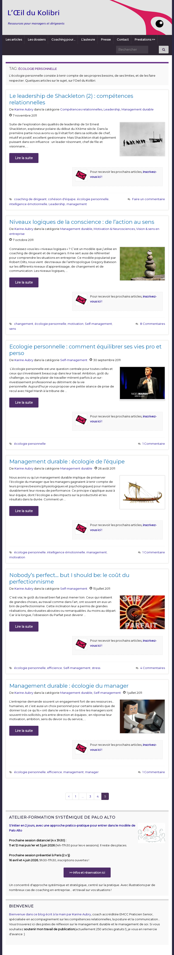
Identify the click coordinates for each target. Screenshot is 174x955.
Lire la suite (24, 158)
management (77, 204)
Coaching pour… (63, 39)
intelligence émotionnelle (28, 204)
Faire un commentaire (148, 199)
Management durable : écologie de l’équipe (67, 461)
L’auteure (88, 39)
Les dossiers (36, 39)
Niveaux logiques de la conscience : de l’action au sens (81, 222)
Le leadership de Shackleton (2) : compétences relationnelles (71, 99)
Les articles (14, 39)
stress (96, 668)
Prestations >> (145, 39)
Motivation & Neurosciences (114, 229)
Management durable (138, 109)
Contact (123, 39)
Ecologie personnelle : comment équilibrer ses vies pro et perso (85, 349)
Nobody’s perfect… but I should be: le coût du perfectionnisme (69, 578)
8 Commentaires (152, 323)
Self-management (98, 323)
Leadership (112, 109)
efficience (54, 668)
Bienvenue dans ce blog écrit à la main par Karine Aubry (50, 914)
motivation (75, 323)
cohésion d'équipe (62, 199)
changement (23, 323)
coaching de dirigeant (30, 199)
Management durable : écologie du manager (69, 685)
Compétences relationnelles (81, 109)
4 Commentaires (152, 668)
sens (12, 328)
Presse (106, 39)
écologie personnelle (93, 199)
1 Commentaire (154, 443)
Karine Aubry (23, 109)
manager (92, 772)
